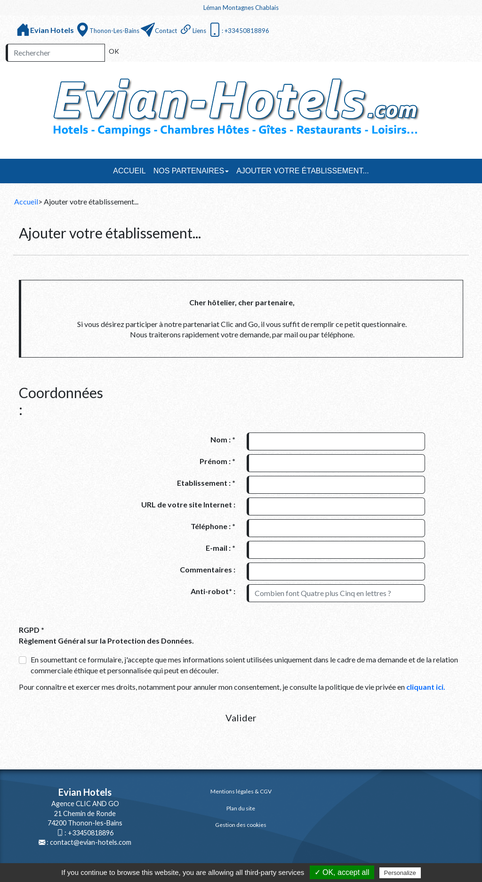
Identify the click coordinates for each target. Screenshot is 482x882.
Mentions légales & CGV (241, 791)
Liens (199, 30)
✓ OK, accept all (342, 872)
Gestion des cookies (240, 824)
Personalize (400, 872)
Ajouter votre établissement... (302, 171)
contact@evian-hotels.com (90, 842)
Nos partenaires (191, 171)
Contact (166, 30)
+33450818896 (90, 833)
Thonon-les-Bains (114, 30)
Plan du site (240, 808)
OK (114, 51)
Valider (241, 717)
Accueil (129, 171)
